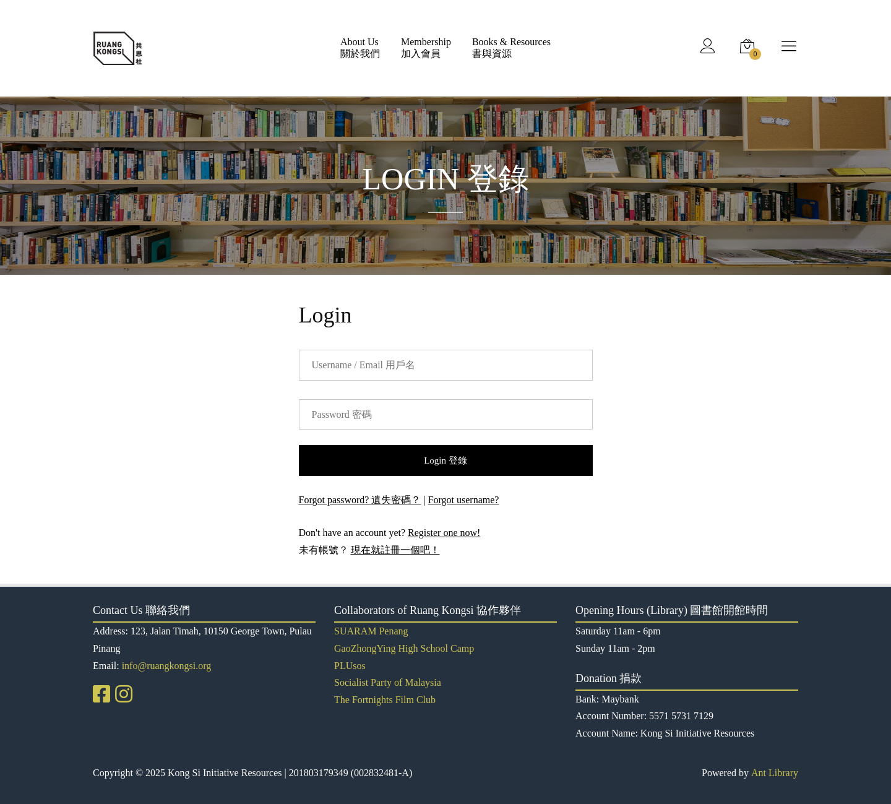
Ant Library (774, 772)
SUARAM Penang (371, 631)
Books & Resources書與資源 (511, 48)
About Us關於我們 (360, 48)
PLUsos (350, 665)
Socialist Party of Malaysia (387, 682)
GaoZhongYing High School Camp (404, 648)
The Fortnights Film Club (385, 699)
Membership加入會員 (426, 48)
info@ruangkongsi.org (167, 665)
